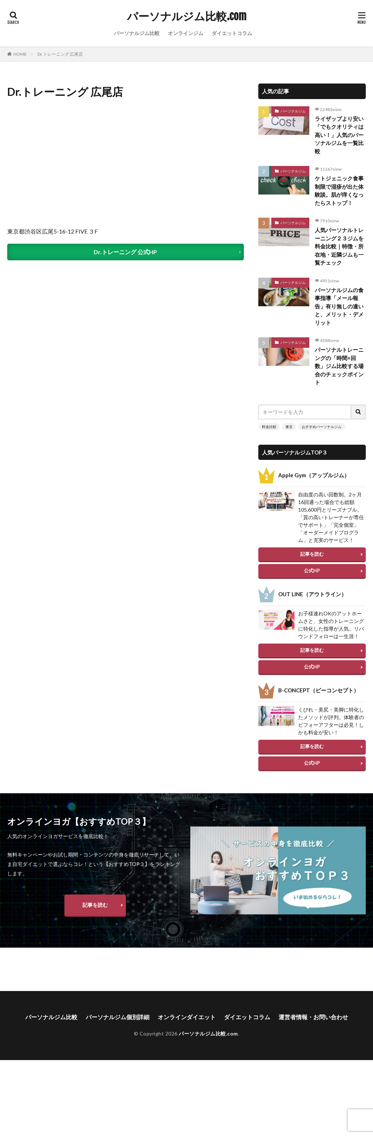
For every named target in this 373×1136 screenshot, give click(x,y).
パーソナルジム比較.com (186, 16)
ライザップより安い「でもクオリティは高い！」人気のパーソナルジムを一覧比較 (339, 134)
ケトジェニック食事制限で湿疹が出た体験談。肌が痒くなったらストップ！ (339, 190)
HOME (20, 54)
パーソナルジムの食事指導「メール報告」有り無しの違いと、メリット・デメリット (339, 306)
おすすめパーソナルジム (322, 426)
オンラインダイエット (187, 1028)
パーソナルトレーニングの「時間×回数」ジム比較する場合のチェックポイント (339, 365)
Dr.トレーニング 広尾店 (60, 54)
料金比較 (269, 426)
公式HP (312, 570)
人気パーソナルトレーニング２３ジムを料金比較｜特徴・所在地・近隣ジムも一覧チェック (339, 246)
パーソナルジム (293, 111)
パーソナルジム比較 (137, 33)
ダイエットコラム (232, 33)
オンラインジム (185, 33)
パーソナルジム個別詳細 (117, 1028)
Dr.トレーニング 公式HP (125, 251)
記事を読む (312, 554)
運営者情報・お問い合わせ (313, 1028)
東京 (289, 426)
